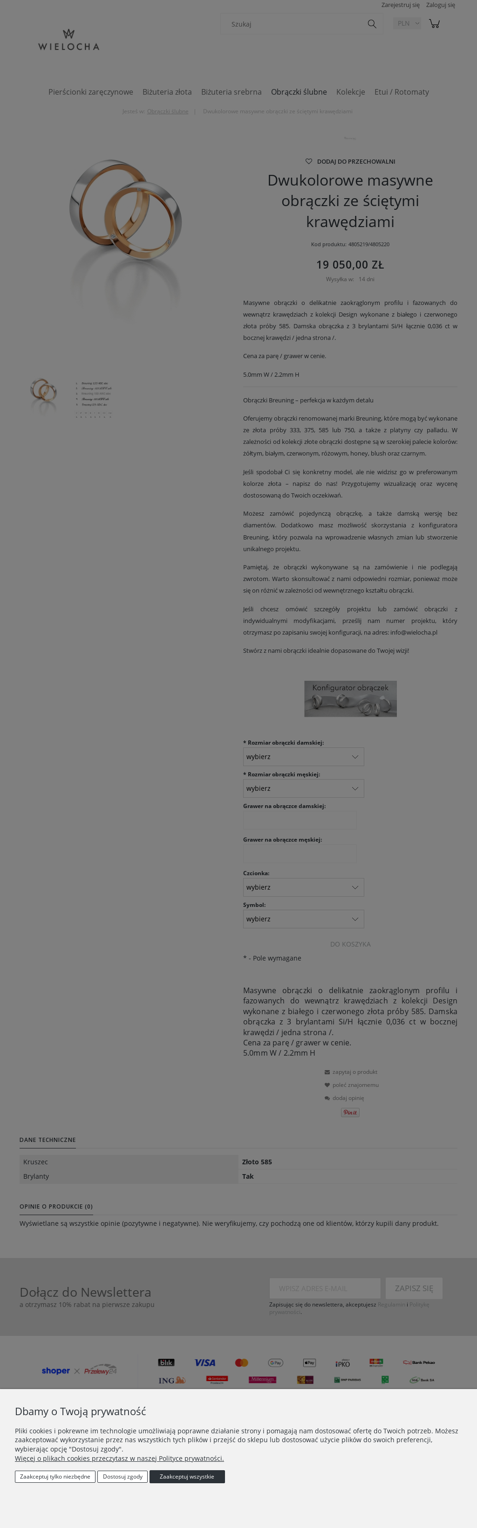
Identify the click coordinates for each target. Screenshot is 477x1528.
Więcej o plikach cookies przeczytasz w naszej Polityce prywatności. (119, 1458)
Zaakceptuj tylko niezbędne (55, 1476)
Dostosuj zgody (123, 1476)
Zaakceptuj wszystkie (187, 1476)
